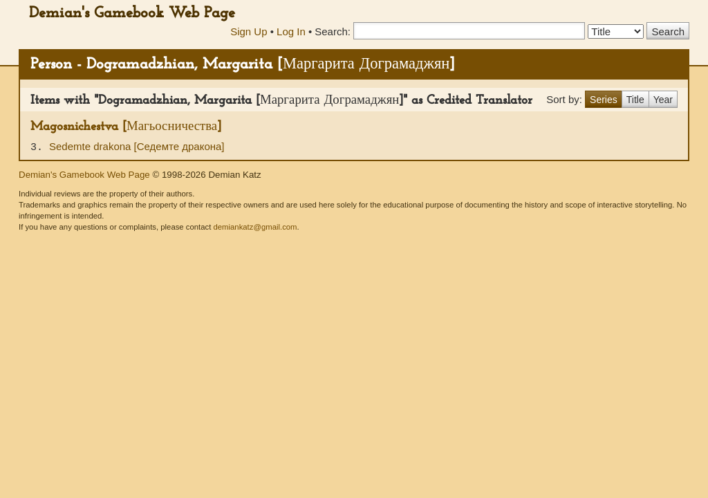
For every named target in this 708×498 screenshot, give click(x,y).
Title (635, 99)
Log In (291, 31)
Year (663, 99)
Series (603, 99)
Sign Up (248, 31)
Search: (333, 31)
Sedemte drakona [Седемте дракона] (137, 146)
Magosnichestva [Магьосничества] (125, 126)
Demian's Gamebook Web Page (132, 13)
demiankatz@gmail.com (255, 227)
